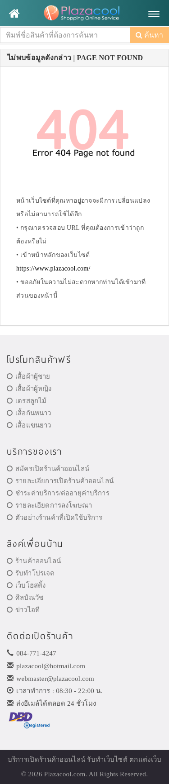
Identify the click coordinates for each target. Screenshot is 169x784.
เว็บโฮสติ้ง (26, 585)
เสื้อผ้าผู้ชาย (28, 376)
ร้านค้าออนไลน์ (34, 561)
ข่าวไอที (23, 609)
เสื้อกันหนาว (29, 413)
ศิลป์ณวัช (25, 597)
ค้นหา (149, 35)
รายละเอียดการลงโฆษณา (49, 505)
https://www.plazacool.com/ (53, 268)
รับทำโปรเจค (31, 573)
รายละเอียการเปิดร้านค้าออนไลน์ (60, 481)
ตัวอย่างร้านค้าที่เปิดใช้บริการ (54, 517)
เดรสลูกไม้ (26, 400)
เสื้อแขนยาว (29, 425)
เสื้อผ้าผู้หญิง (29, 388)
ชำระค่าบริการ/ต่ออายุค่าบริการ (58, 493)
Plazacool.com (65, 774)
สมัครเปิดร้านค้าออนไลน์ (48, 468)
